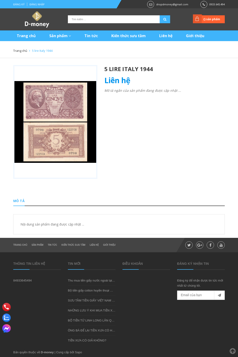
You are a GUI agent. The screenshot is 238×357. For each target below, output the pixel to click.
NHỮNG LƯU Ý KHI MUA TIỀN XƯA (92, 310)
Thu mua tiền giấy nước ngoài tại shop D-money (100, 280)
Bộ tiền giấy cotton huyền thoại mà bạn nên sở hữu (102, 290)
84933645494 (22, 280)
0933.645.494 (217, 4)
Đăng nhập (37, 4)
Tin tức (91, 35)
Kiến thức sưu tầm (128, 35)
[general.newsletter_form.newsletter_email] (201, 295)
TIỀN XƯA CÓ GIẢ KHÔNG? (87, 340)
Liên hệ (165, 35)
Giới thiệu (195, 35)
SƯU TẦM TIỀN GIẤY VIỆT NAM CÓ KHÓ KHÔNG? (103, 300)
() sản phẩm (211, 19)
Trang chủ (26, 35)
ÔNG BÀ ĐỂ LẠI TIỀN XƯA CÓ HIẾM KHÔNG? (99, 330)
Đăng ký (19, 4)
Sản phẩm (60, 35)
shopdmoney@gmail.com (172, 4)
